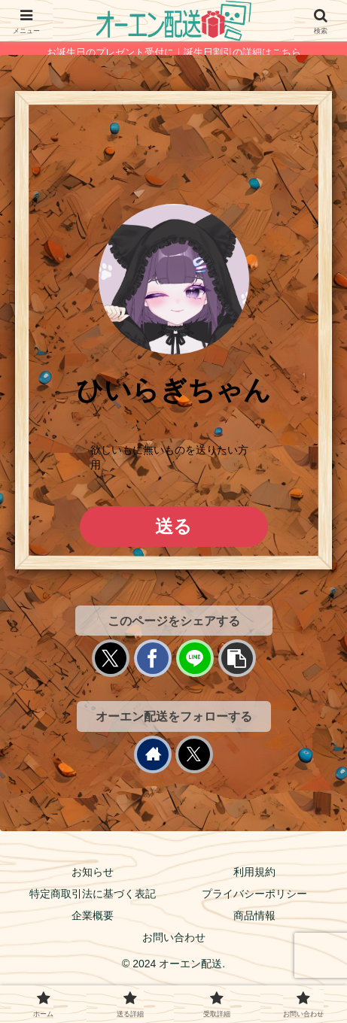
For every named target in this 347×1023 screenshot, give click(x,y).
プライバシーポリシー (254, 894)
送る (173, 526)
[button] (237, 658)
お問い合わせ (173, 937)
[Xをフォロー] (194, 754)
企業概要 (93, 915)
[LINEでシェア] (195, 658)
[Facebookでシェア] (153, 658)
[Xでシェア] (110, 658)
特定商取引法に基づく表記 (92, 894)
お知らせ (93, 872)
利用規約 (254, 872)
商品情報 (254, 915)
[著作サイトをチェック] (153, 754)
